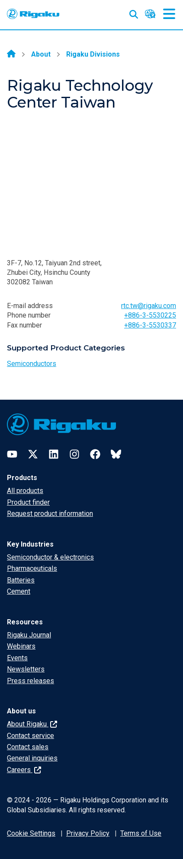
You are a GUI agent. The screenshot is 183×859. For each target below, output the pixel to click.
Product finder (28, 502)
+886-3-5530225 (150, 315)
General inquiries (32, 758)
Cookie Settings (31, 833)
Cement (18, 591)
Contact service (30, 736)
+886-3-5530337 (150, 325)
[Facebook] (95, 454)
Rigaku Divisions (93, 54)
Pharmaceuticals (32, 568)
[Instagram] (74, 454)
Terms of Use (140, 833)
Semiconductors (31, 364)
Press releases (30, 681)
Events (17, 658)
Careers (24, 770)
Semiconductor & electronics (50, 557)
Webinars (21, 646)
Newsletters (26, 669)
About (41, 54)
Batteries (21, 580)
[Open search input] (133, 12)
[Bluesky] (116, 454)
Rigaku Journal (29, 635)
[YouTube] (12, 454)
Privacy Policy (87, 833)
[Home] (11, 54)
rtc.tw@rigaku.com (148, 306)
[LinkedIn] (53, 454)
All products (25, 491)
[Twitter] (33, 454)
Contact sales (27, 747)
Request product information (50, 513)
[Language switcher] (150, 14)
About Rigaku (32, 724)
